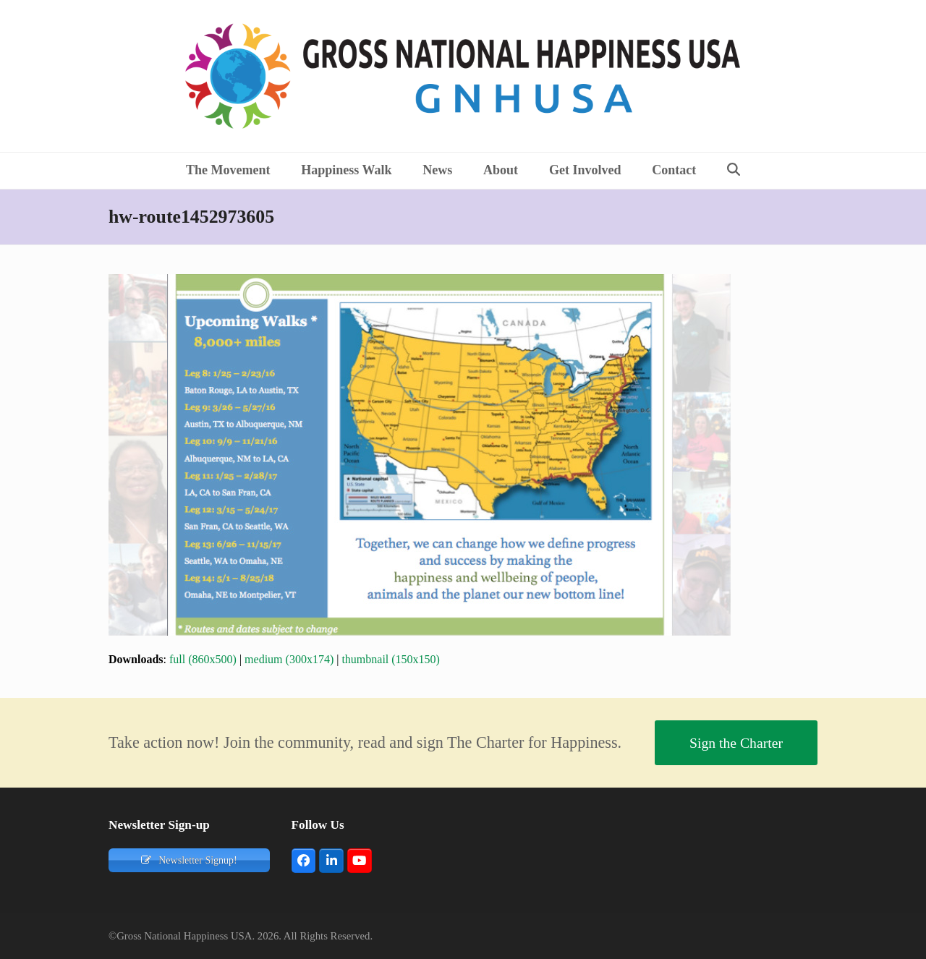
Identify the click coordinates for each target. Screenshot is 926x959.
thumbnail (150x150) (390, 659)
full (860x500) (203, 659)
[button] (734, 171)
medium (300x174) (289, 659)
